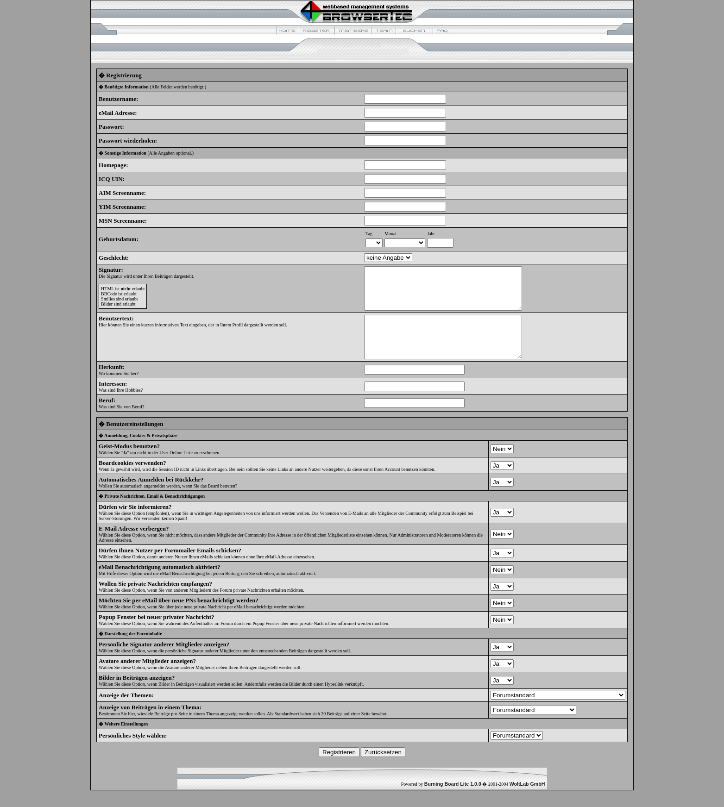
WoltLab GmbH (527, 800)
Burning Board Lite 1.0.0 (452, 800)
